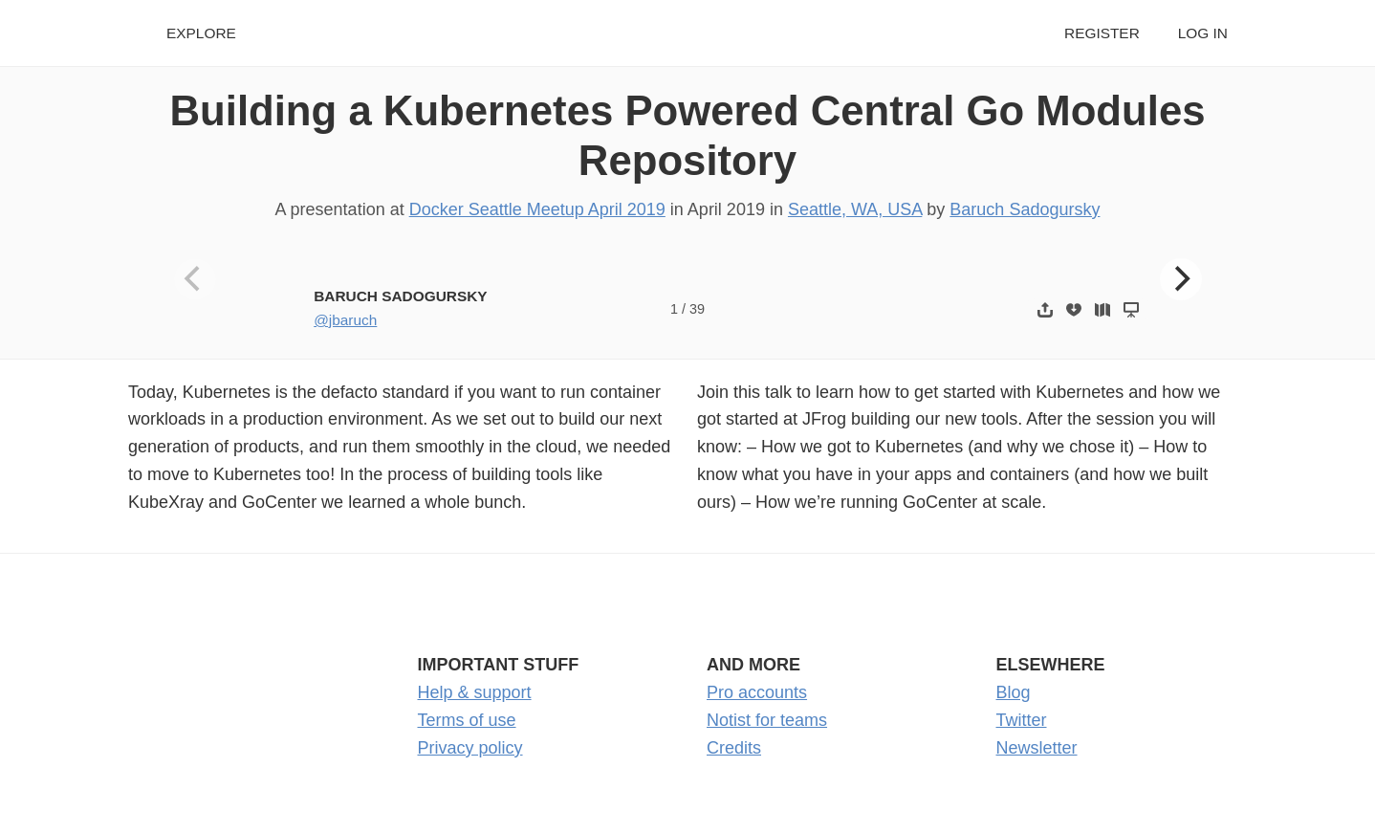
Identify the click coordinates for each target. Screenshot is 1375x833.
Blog (1013, 692)
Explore (201, 33)
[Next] (1181, 279)
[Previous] (195, 279)
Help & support (475, 692)
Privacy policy (470, 747)
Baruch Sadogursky (1024, 209)
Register (1102, 33)
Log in (1203, 33)
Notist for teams (767, 720)
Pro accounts (757, 692)
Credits (734, 747)
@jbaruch (345, 320)
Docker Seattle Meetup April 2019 (537, 209)
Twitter (1021, 720)
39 (697, 309)
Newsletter (1037, 747)
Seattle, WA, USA (855, 209)
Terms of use (467, 720)
